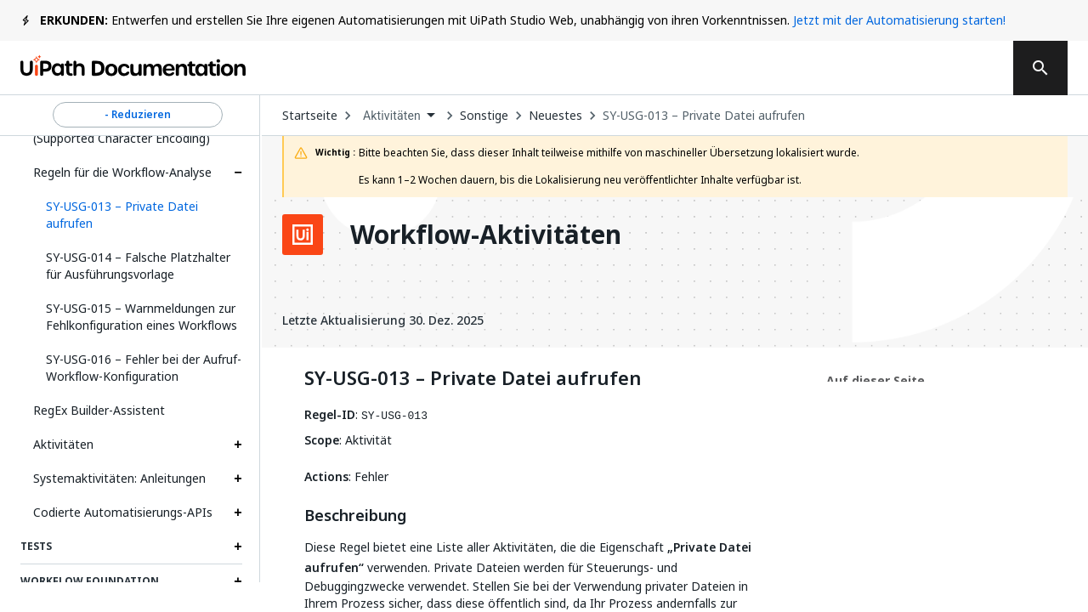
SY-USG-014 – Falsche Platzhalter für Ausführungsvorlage (138, 265)
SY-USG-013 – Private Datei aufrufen (704, 116)
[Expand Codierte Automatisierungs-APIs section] (238, 512)
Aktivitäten (63, 444)
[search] (1040, 68)
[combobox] (398, 116)
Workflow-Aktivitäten (485, 234)
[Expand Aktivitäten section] (238, 444)
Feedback (581, 68)
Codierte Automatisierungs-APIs (122, 512)
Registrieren (937, 68)
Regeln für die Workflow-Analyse (122, 172)
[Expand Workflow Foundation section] (238, 581)
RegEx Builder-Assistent (99, 410)
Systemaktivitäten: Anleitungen (119, 478)
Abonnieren (704, 68)
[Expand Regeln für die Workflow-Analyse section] (238, 172)
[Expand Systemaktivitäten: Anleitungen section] (238, 478)
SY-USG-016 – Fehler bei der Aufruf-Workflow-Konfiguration (143, 367)
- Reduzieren (138, 115)
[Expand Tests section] (238, 546)
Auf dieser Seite (875, 380)
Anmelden (824, 68)
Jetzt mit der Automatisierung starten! (899, 20)
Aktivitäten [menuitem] (392, 115)
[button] (137, 215)
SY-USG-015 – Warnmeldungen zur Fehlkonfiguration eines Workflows (141, 316)
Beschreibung (355, 515)
